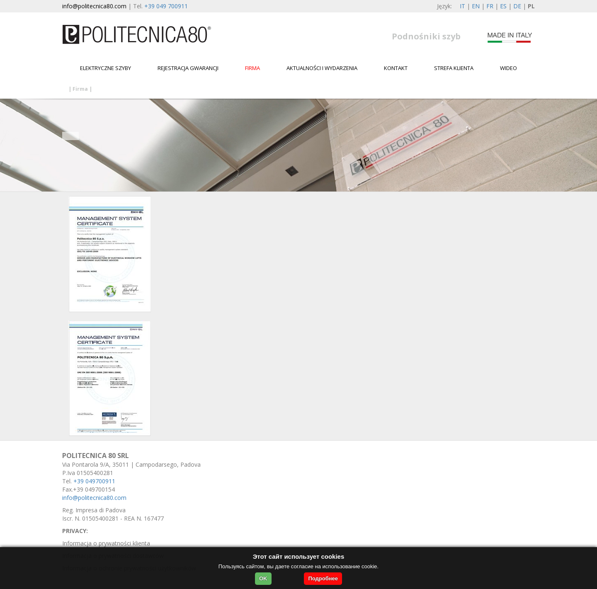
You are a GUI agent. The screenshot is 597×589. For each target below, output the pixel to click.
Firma (252, 68)
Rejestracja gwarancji (188, 68)
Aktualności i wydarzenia (321, 68)
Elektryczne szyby (105, 68)
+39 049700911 (94, 481)
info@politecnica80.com (94, 6)
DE (517, 6)
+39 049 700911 (166, 6)
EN (476, 6)
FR (489, 6)
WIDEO (508, 68)
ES (503, 6)
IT (462, 6)
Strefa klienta (453, 68)
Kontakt (396, 68)
